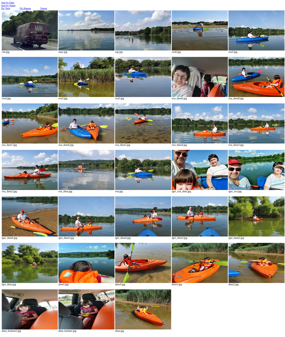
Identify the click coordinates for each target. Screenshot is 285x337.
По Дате (5, 8)
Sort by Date (7, 2)
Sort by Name (8, 5)
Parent (44, 8)
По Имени (25, 8)
